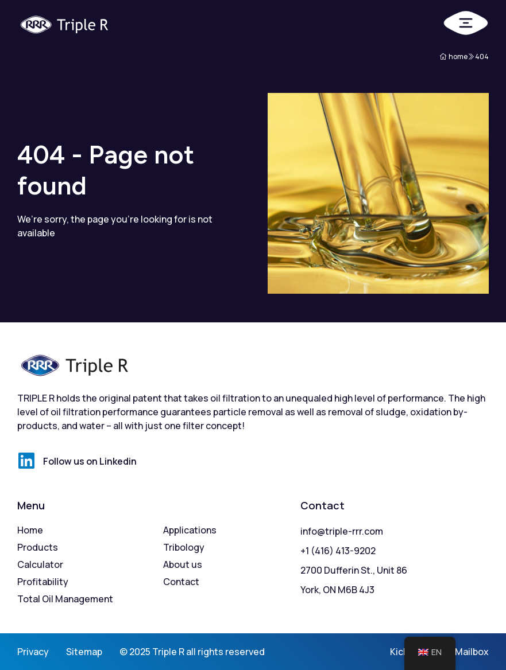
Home (30, 530)
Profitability (42, 581)
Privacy (33, 651)
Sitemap (84, 651)
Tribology (183, 547)
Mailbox (472, 651)
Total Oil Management (65, 599)
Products (37, 547)
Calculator (40, 564)
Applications (190, 530)
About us (182, 564)
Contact (181, 581)
